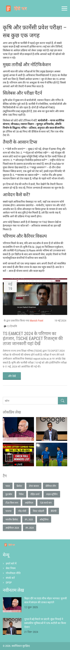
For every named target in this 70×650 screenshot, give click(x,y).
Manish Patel (36, 320)
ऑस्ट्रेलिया (44, 519)
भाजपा (8, 511)
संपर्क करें (10, 578)
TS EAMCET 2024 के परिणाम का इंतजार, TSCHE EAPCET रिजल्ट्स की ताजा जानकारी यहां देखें (33, 338)
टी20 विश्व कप (11, 502)
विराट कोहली (38, 511)
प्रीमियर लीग (51, 486)
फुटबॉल (8, 494)
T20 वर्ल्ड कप (46, 502)
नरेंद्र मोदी (22, 511)
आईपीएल (29, 502)
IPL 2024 (30, 527)
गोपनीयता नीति (13, 573)
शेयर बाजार (34, 486)
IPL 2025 (29, 519)
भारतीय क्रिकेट (11, 519)
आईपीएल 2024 (12, 527)
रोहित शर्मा (34, 494)
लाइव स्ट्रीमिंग (51, 494)
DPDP (9, 582)
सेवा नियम (10, 568)
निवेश (21, 494)
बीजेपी (53, 511)
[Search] (62, 401)
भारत (7, 486)
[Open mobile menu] (64, 8)
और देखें (12, 376)
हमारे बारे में (11, 563)
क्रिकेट (19, 486)
